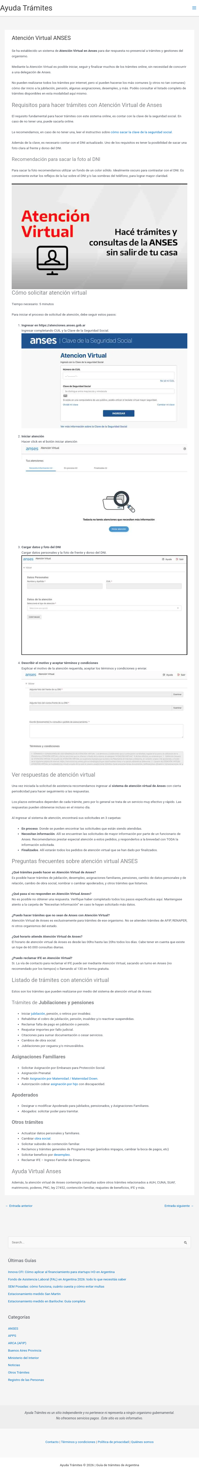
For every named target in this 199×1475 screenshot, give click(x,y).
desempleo (62, 1155)
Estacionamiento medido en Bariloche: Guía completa (46, 1301)
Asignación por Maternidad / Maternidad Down (63, 1078)
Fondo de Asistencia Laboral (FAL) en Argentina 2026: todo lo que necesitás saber (67, 1279)
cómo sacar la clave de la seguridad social (141, 132)
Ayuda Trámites (26, 7)
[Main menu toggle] (194, 8)
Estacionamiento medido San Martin (34, 1294)
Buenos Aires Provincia (24, 1350)
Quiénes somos (142, 1442)
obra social (42, 1138)
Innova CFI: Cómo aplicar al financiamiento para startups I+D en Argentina (61, 1272)
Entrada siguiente (179, 1206)
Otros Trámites (19, 1372)
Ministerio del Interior (23, 1358)
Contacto (52, 1442)
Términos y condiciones (78, 1442)
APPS (12, 1335)
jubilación (38, 1013)
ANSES (13, 1328)
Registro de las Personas (26, 1380)
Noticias (14, 1365)
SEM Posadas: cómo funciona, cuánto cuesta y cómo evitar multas (56, 1286)
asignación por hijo (64, 1084)
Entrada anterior (18, 1206)
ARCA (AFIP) (17, 1343)
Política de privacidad (113, 1442)
